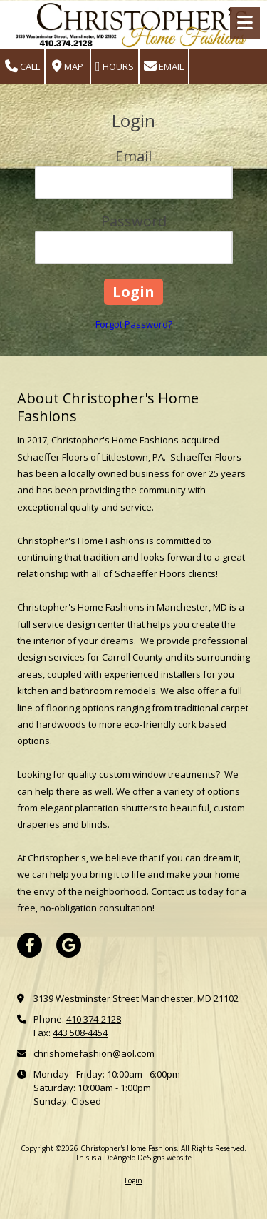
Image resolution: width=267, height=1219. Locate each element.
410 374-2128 (93, 1019)
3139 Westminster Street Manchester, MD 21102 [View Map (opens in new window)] (136, 998)
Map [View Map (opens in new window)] (67, 67)
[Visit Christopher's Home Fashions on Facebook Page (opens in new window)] (29, 945)
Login (133, 1180)
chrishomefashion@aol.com (94, 1053)
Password (134, 221)
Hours (114, 67)
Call (22, 67)
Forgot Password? (133, 324)
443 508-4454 (80, 1032)
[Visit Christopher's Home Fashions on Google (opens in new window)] (68, 945)
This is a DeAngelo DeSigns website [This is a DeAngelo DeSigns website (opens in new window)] (133, 1158)
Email (164, 67)
